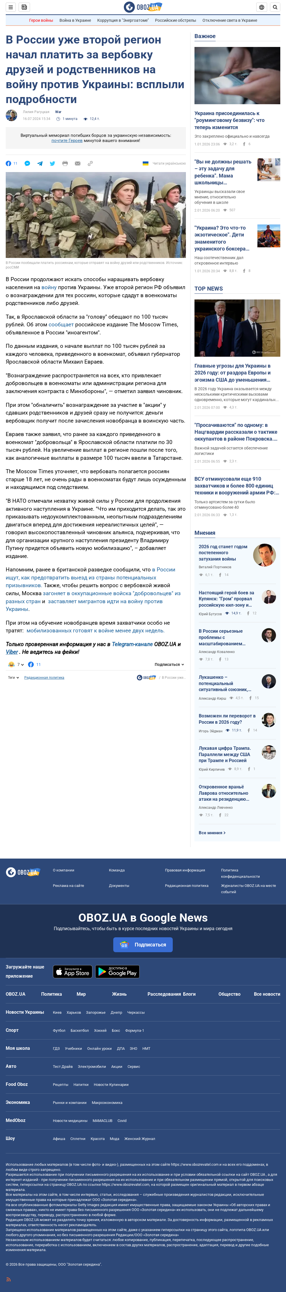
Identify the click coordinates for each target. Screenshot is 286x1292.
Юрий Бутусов (210, 614)
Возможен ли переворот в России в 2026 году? (227, 719)
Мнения (204, 532)
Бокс (116, 1030)
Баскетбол (80, 1030)
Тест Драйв (63, 1066)
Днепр (116, 1012)
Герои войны (41, 20)
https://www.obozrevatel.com (195, 1164)
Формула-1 (134, 1030)
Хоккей (100, 1030)
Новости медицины (70, 1121)
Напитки (81, 1084)
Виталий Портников (215, 567)
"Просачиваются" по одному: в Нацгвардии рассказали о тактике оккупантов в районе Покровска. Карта (235, 432)
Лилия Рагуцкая (36, 112)
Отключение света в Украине (229, 20)
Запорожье (96, 1012)
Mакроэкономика (107, 1102)
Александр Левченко (216, 808)
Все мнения (210, 832)
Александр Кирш (212, 699)
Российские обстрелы (175, 20)
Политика (51, 994)
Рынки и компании (70, 1102)
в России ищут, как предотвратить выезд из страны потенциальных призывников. (90, 577)
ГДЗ (56, 1048)
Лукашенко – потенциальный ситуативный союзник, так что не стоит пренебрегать (223, 683)
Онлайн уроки (99, 1048)
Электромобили (92, 1066)
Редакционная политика (44, 678)
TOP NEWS (208, 288)
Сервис (134, 1066)
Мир (81, 994)
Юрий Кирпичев (212, 770)
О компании (63, 870)
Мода (114, 1139)
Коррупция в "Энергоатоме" (123, 20)
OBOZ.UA (257, 1174)
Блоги (189, 994)
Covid (122, 1121)
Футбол (59, 1030)
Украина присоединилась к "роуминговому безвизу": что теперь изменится (229, 120)
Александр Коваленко (217, 652)
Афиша (59, 1139)
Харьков (74, 1012)
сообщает (62, 324)
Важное (205, 36)
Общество (230, 994)
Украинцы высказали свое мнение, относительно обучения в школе (219, 197)
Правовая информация (185, 870)
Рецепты (60, 1084)
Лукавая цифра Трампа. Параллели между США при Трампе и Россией (225, 754)
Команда (117, 870)
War (58, 112)
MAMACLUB (102, 1121)
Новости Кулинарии (111, 1084)
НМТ (146, 1048)
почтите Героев (67, 140)
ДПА (121, 1048)
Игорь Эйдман (211, 731)
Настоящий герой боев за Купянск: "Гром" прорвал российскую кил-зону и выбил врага (226, 599)
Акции (116, 1066)
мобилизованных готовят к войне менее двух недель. (95, 630)
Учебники (73, 1048)
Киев (57, 1012)
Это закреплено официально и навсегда (232, 136)
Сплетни (78, 1139)
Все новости (267, 994)
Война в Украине (75, 20)
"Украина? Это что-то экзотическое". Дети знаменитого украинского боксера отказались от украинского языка (220, 238)
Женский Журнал (139, 1139)
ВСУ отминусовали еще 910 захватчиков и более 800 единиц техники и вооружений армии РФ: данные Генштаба (234, 486)
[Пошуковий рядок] (275, 7)
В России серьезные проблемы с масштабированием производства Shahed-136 (227, 637)
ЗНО (133, 1048)
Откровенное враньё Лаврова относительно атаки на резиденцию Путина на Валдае (223, 793)
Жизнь (119, 994)
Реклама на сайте (68, 885)
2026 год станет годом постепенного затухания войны (223, 553)
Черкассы (136, 1012)
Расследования (164, 994)
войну (49, 287)
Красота (98, 1139)
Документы (119, 885)
